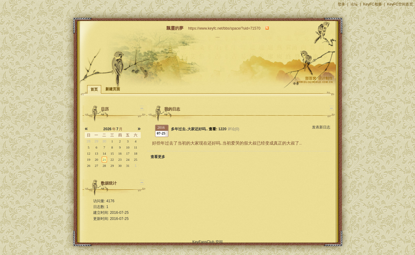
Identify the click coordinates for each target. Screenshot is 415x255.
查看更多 (158, 157)
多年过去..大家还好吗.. (190, 129)
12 (88, 153)
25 (135, 159)
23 (120, 159)
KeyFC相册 (372, 4)
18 (135, 153)
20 (96, 159)
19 (88, 159)
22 (112, 159)
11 (135, 147)
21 (104, 159)
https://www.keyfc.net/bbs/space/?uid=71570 (224, 28)
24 (127, 159)
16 (120, 153)
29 (112, 165)
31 (127, 165)
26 (88, 165)
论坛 (354, 4)
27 (96, 165)
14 (104, 153)
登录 (341, 4)
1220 (222, 129)
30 (120, 165)
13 (96, 153)
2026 (107, 129)
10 (127, 147)
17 (127, 153)
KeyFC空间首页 (400, 4)
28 (104, 165)
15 (112, 153)
